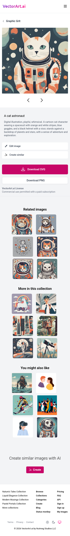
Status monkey (43, 511)
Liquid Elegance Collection (15, 495)
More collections (10, 507)
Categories (41, 499)
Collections (41, 495)
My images (62, 511)
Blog (38, 507)
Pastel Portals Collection (14, 503)
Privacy (19, 522)
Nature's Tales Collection (14, 491)
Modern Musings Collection (15, 499)
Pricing (60, 491)
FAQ (59, 495)
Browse (39, 491)
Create (39, 503)
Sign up (60, 507)
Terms (10, 522)
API (58, 499)
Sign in (60, 503)
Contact (30, 522)
